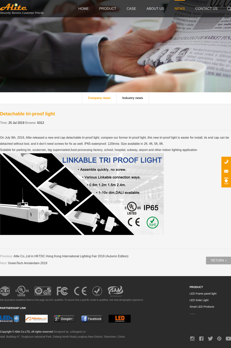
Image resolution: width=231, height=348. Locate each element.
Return (217, 260)
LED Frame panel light (203, 293)
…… (192, 313)
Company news (99, 98)
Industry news (132, 98)
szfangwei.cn (78, 331)
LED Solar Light (199, 300)
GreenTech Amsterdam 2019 (27, 263)
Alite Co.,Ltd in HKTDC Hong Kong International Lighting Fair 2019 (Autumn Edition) (70, 256)
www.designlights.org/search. (129, 300)
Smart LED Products (202, 306)
